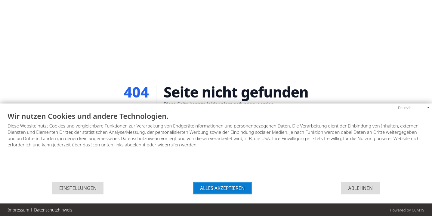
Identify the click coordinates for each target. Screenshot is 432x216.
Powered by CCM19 (407, 210)
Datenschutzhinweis (53, 210)
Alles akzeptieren (222, 188)
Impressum (18, 210)
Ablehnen (360, 188)
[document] (216, 147)
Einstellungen (78, 188)
